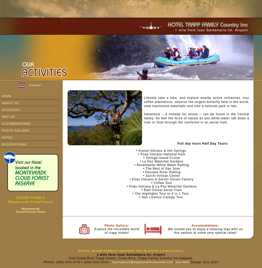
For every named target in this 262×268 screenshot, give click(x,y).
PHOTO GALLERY (15, 130)
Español (35, 85)
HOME (7, 96)
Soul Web (182, 262)
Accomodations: (205, 225)
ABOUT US (10, 102)
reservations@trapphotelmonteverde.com (142, 262)
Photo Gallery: (117, 225)
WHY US (8, 116)
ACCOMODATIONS (16, 123)
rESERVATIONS (14, 144)
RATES (7, 137)
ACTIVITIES (11, 109)
